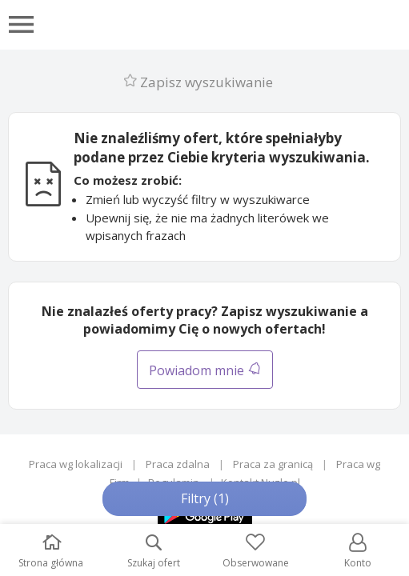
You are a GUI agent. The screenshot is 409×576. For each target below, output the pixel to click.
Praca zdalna (178, 464)
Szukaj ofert (153, 552)
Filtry (205, 498)
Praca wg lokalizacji (75, 464)
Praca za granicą (273, 464)
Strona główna (50, 552)
